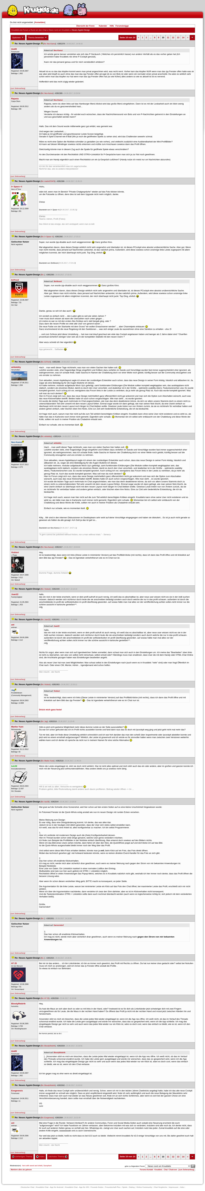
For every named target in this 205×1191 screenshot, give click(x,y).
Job (182, 1187)
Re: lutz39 (45, 802)
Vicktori (57, 691)
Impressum (173, 1187)
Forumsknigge (122, 26)
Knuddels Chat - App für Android (49, 1187)
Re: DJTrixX (45, 362)
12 (173, 37)
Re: (43, 275)
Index (40, 1156)
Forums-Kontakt (146, 1170)
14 (183, 37)
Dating (132, 1187)
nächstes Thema (58, 1156)
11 (168, 37)
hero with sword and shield (32, 1166)
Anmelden (40, 22)
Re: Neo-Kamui (49, 44)
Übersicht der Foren (85, 26)
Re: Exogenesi (47, 1118)
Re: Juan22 (45, 619)
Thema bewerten (37, 37)
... (150, 37)
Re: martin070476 (48, 181)
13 (178, 37)
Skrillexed (58, 281)
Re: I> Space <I (47, 237)
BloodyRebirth (59, 1052)
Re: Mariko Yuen (47, 761)
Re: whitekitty (46, 436)
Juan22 (57, 626)
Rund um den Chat (38, 30)
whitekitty (58, 443)
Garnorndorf (59, 925)
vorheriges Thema (22, 1156)
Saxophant (47, 1166)
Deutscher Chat (27, 1187)
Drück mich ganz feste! (50, 709)
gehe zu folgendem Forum (135, 1166)
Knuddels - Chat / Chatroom (166, 1170)
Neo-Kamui (58, 50)
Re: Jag (44, 721)
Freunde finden (97, 1187)
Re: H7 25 (45, 998)
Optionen (18, 37)
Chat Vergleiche (160, 1187)
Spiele (124, 1187)
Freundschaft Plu (112, 1187)
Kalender (103, 26)
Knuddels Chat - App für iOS (77, 1187)
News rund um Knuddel (59, 30)
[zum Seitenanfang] (17, 88)
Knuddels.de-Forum (19, 30)
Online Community (144, 1187)
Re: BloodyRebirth (48, 1046)
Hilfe (112, 26)
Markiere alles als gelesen (21, 1170)
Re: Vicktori (45, 589)
